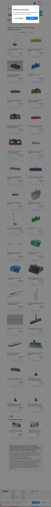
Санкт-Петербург (19, 18)
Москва (32, 18)
